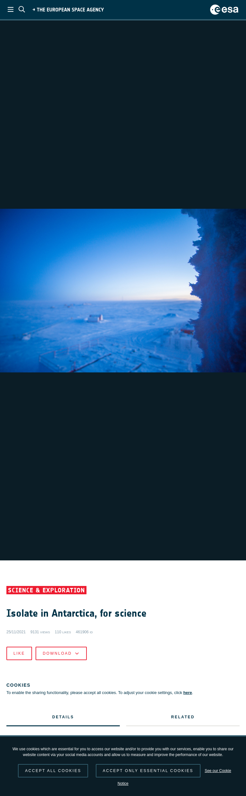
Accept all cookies (53, 771)
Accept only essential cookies (148, 771)
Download (61, 690)
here (187, 729)
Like (19, 690)
